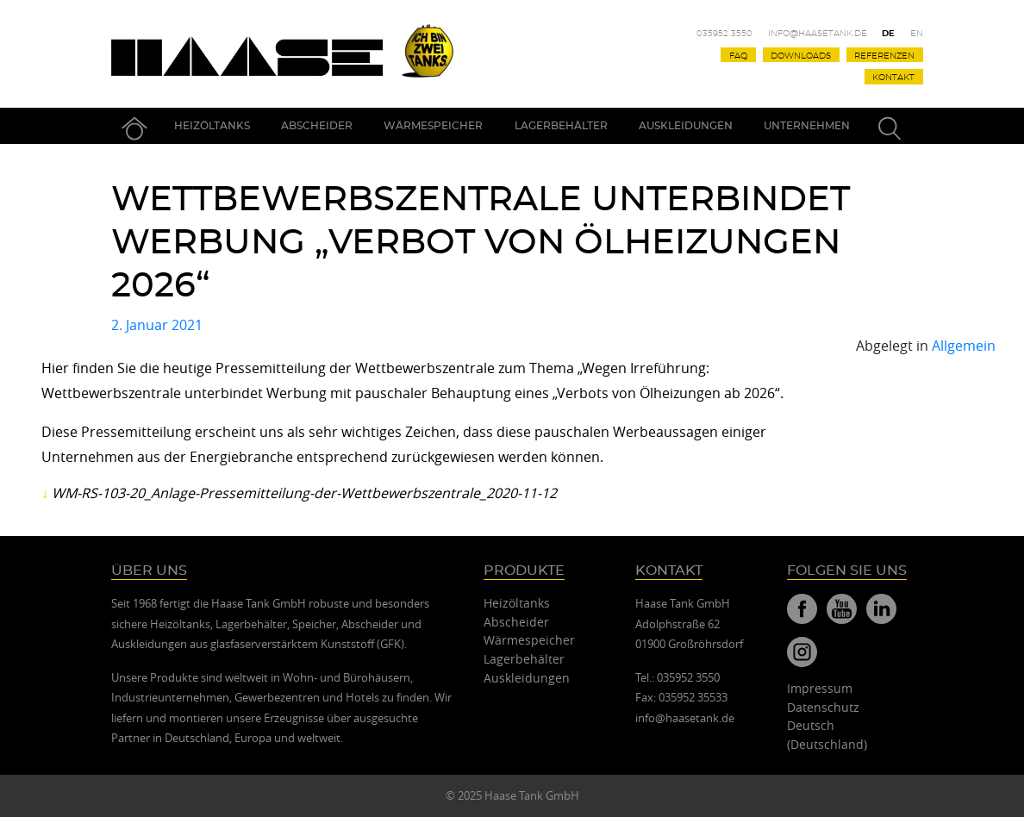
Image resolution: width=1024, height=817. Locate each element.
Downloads (801, 55)
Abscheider (317, 126)
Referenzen (884, 55)
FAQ (738, 55)
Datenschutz (823, 707)
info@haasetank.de (817, 33)
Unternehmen (807, 126)
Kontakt (893, 77)
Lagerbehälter (561, 126)
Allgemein (964, 345)
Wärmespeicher (433, 126)
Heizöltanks (212, 126)
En (916, 33)
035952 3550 (724, 33)
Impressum (819, 688)
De (888, 33)
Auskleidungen (686, 126)
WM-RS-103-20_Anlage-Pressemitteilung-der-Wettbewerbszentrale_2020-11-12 (304, 492)
